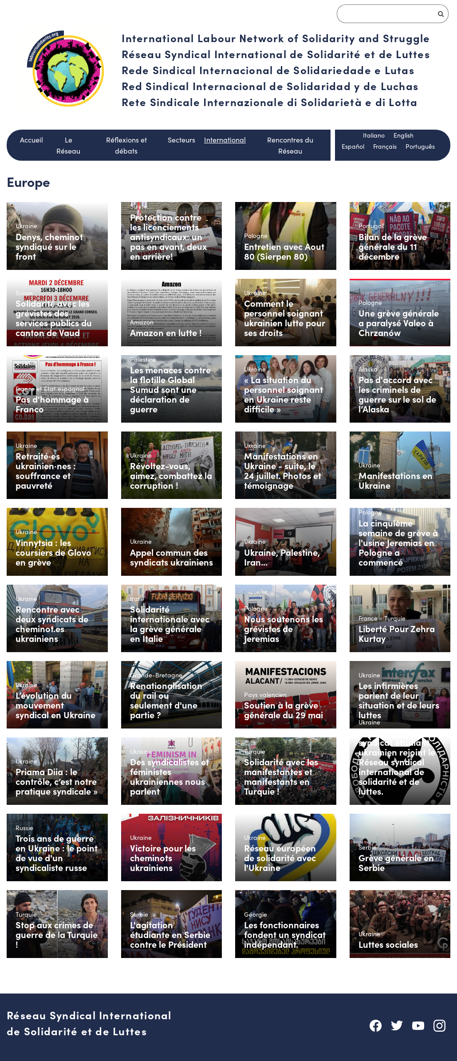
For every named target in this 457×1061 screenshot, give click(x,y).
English (404, 135)
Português (420, 146)
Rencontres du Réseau (290, 145)
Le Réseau (68, 145)
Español (353, 146)
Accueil (31, 139)
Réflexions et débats (126, 145)
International (225, 139)
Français (385, 146)
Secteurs (181, 139)
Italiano (374, 135)
